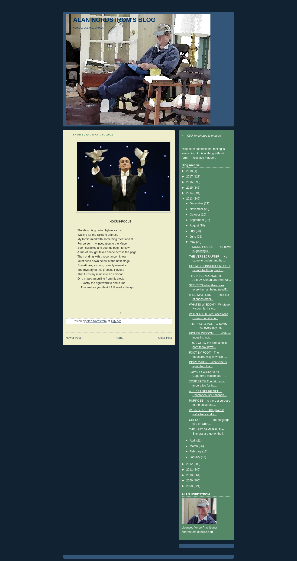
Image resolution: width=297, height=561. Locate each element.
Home (119, 337)
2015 (190, 187)
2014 (190, 193)
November (197, 209)
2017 (190, 176)
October (195, 214)
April (193, 440)
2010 (190, 475)
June (193, 236)
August (195, 225)
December (197, 203)
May (193, 242)
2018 (190, 171)
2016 (190, 182)
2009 (190, 480)
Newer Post (73, 337)
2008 (190, 486)
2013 (190, 198)
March (194, 446)
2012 (190, 464)
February (196, 451)
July (193, 231)
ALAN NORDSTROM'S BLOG (114, 19)
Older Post (165, 337)
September (197, 220)
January (195, 457)
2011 (190, 469)
